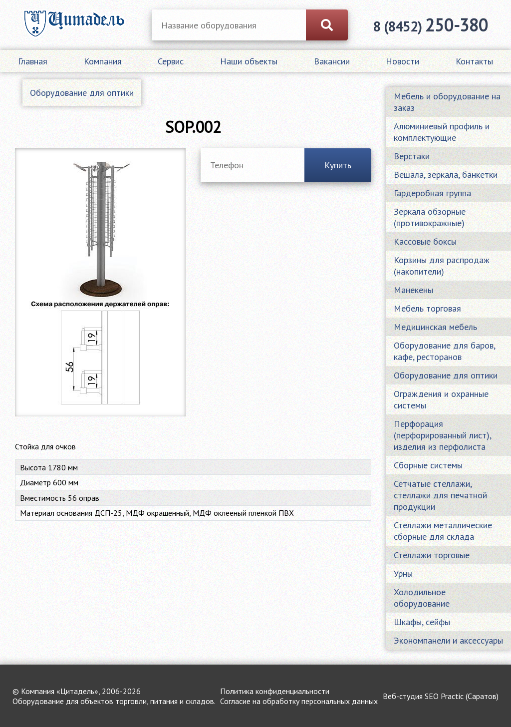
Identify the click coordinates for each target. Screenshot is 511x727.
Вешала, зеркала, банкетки (446, 174)
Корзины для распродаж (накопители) (442, 265)
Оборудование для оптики (82, 92)
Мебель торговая (427, 308)
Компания (103, 61)
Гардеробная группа (432, 193)
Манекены (413, 290)
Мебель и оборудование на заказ (447, 101)
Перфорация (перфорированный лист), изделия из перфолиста (443, 435)
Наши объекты (248, 61)
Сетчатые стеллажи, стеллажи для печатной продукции (440, 495)
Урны (403, 573)
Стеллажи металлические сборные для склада (443, 530)
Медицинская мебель (435, 327)
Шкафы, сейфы (422, 622)
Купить (337, 165)
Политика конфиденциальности (274, 691)
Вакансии (332, 61)
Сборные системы (428, 465)
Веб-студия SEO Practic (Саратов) (441, 696)
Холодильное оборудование (422, 597)
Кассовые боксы (425, 241)
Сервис (171, 61)
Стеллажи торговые (432, 555)
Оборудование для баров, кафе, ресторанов (444, 351)
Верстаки (412, 156)
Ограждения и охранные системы (441, 399)
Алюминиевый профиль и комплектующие (442, 131)
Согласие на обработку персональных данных (299, 701)
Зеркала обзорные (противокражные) (430, 217)
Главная (32, 61)
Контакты (474, 61)
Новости (402, 61)
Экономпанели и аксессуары (448, 640)
